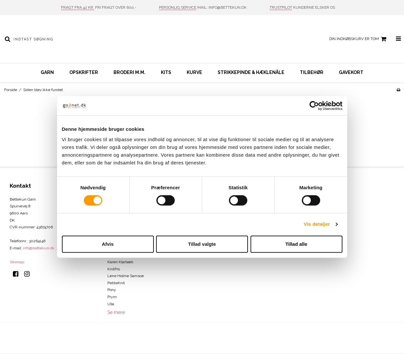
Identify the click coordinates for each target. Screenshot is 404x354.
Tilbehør (311, 72)
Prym (112, 297)
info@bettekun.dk (38, 248)
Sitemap (17, 262)
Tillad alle (296, 244)
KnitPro (113, 269)
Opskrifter (83, 72)
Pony (111, 289)
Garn (47, 72)
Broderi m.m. (129, 72)
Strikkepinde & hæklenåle (251, 72)
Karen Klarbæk (120, 262)
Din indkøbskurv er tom (358, 39)
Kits (166, 72)
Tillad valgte (202, 244)
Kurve (194, 72)
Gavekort (351, 72)
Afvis (108, 244)
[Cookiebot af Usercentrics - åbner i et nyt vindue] (314, 105)
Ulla (110, 304)
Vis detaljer (317, 224)
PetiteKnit (116, 283)
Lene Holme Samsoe (125, 276)
